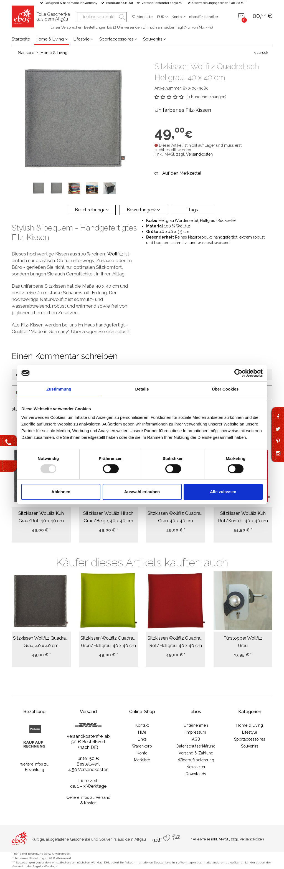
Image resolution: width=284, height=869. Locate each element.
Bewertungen (143, 209)
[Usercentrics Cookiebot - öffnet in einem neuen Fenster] (238, 373)
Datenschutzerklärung (195, 746)
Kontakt (142, 725)
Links (142, 739)
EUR (162, 17)
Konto (178, 17)
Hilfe (142, 732)
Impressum (196, 732)
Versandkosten (199, 154)
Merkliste (145, 17)
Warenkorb (142, 746)
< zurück (261, 52)
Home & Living (52, 39)
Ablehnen (60, 491)
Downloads (196, 774)
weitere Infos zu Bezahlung (34, 767)
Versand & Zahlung (196, 753)
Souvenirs (154, 39)
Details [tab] (142, 389)
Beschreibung (91, 209)
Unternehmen (196, 725)
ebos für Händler (203, 17)
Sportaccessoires (118, 39)
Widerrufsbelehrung (196, 760)
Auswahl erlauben (142, 491)
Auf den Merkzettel (181, 173)
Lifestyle (83, 39)
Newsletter (196, 767)
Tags (193, 209)
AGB (196, 739)
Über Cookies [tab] (225, 389)
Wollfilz (115, 254)
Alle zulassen (223, 491)
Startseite (21, 39)
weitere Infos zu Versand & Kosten (88, 800)
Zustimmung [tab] (58, 389)
